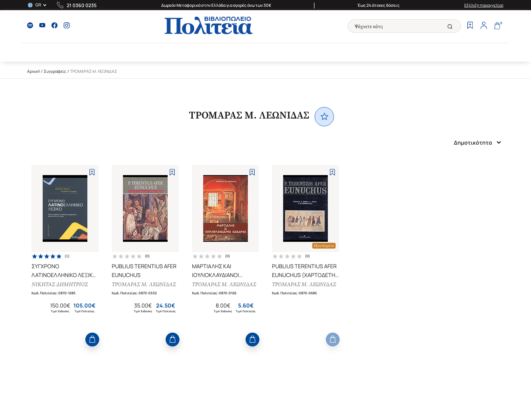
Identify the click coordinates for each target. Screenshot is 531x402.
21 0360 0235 (82, 5)
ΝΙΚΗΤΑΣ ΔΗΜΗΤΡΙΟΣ (59, 284)
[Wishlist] (470, 26)
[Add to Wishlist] (91, 172)
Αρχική (33, 71)
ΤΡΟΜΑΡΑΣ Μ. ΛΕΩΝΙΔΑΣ (144, 284)
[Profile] (483, 26)
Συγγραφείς (55, 71)
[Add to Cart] (92, 339)
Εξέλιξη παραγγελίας (484, 5)
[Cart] (497, 26)
